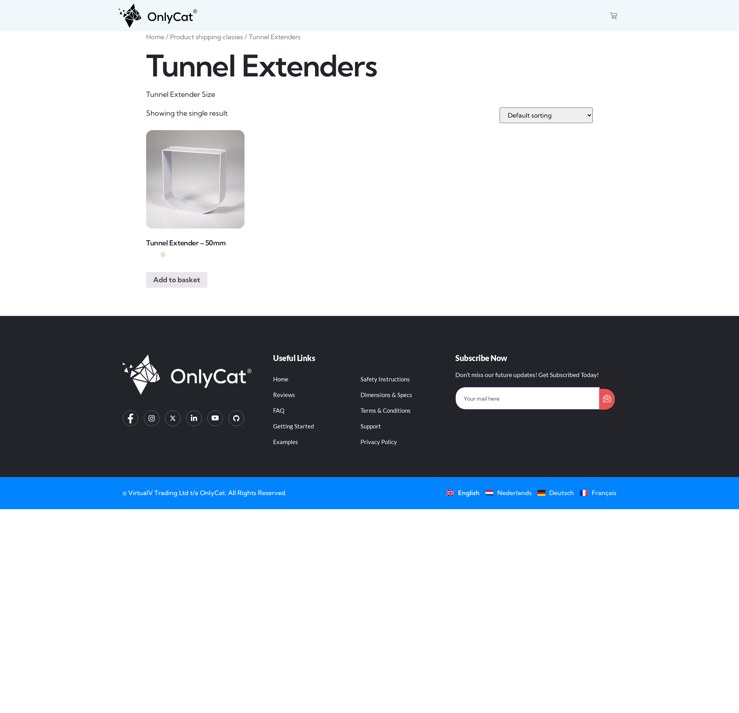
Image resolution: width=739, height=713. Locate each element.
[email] (527, 398)
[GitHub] (236, 418)
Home (155, 37)
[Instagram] (151, 418)
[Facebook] (130, 418)
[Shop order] (546, 115)
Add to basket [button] (176, 279)
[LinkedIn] (194, 418)
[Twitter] (173, 418)
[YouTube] (215, 418)
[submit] (607, 399)
